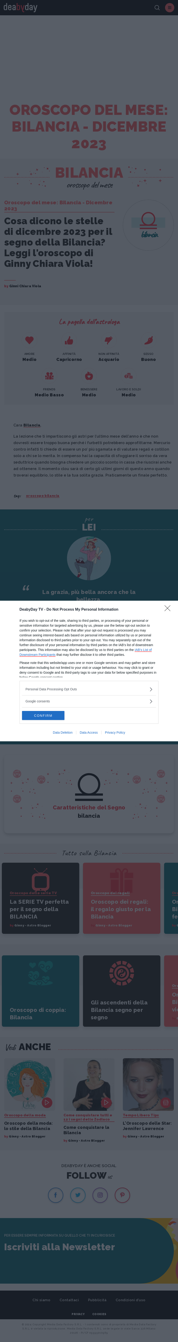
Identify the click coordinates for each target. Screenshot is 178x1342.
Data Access (89, 733)
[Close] (169, 609)
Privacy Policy (115, 733)
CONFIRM (44, 715)
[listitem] (89, 689)
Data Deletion (63, 733)
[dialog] (89, 671)
